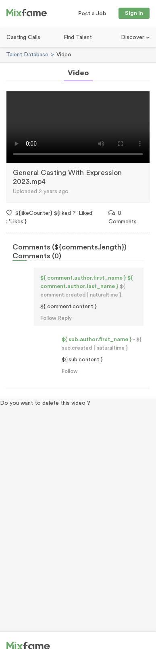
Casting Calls (23, 37)
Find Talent (78, 37)
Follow (48, 318)
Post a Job (92, 13)
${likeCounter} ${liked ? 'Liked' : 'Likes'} (50, 217)
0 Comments (122, 217)
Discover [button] (133, 37)
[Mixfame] (26, 14)
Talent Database (27, 55)
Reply (65, 318)
